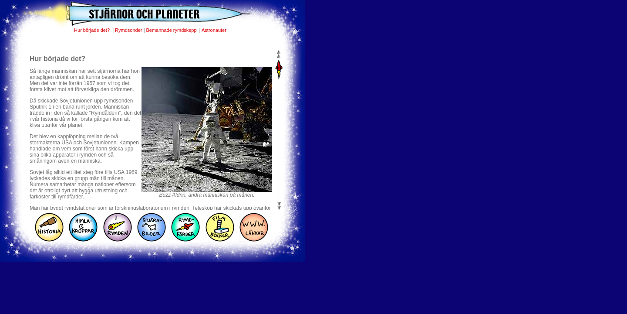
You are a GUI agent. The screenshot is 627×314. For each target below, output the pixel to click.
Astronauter (214, 30)
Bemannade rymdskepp (172, 30)
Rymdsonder (128, 30)
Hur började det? (92, 30)
